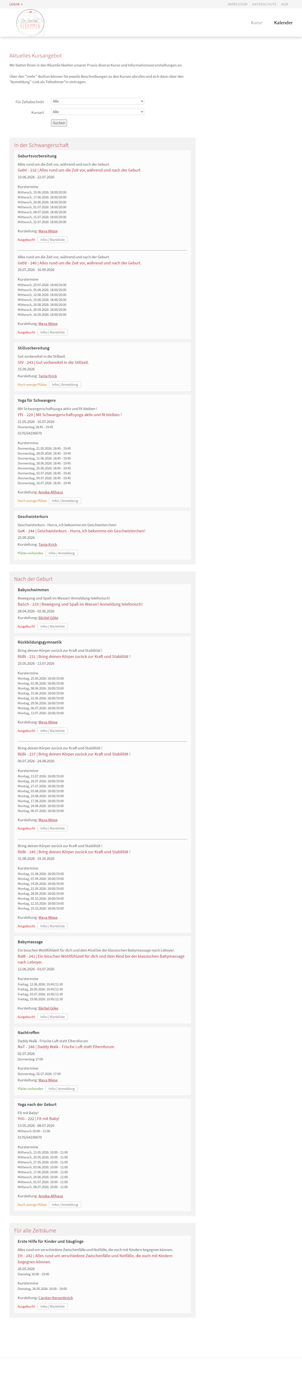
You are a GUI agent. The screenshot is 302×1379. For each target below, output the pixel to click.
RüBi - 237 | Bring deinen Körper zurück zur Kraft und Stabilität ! (74, 754)
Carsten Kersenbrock (55, 1297)
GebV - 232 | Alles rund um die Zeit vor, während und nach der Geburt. (79, 170)
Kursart (37, 112)
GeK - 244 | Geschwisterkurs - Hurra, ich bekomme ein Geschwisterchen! (81, 531)
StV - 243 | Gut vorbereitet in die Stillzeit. (53, 362)
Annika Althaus (50, 492)
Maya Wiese (48, 231)
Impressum (237, 4)
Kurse (256, 22)
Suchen (59, 122)
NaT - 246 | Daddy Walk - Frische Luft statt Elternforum (66, 1046)
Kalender (283, 22)
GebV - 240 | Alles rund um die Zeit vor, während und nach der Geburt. (79, 263)
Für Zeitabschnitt (30, 101)
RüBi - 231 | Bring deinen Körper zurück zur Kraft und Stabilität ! (74, 656)
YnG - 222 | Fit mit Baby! (38, 1118)
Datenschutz (264, 4)
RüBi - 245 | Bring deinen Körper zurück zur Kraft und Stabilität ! (74, 851)
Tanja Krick (47, 375)
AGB (284, 4)
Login (14, 4)
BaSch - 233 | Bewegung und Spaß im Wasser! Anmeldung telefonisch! (80, 604)
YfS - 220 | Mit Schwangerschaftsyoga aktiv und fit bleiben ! (70, 414)
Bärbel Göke (48, 617)
